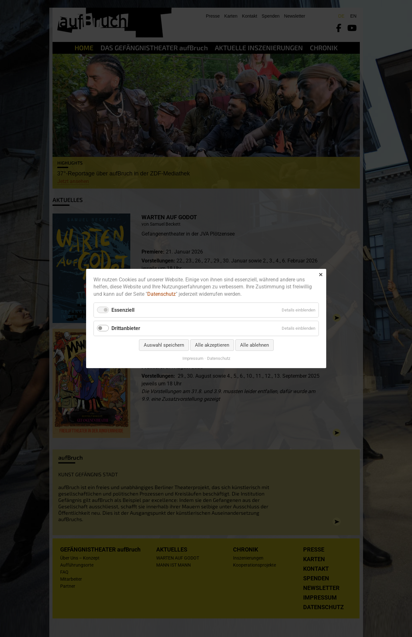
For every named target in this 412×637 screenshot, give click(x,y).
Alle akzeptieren (212, 345)
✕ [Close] (321, 275)
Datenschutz (161, 294)
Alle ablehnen (254, 345)
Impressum (192, 358)
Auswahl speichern (163, 345)
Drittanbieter (125, 329)
